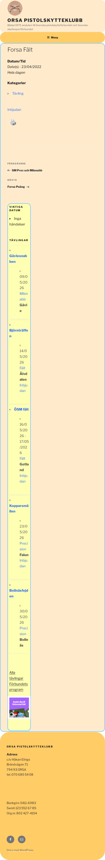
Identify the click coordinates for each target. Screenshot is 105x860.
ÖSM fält (21, 409)
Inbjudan (14, 110)
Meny (52, 37)
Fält (22, 368)
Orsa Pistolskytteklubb (45, 20)
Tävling (18, 93)
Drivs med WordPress (20, 850)
